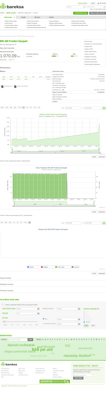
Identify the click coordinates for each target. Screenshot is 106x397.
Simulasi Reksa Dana (34, 25)
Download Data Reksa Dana (36, 27)
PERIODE (5, 313)
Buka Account (40, 373)
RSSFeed (55, 375)
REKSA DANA (8, 17)
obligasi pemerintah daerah (20, 351)
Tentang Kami (5, 368)
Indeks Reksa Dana (11, 27)
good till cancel (46, 346)
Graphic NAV (88, 46)
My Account (101, 3)
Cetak (94, 157)
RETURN (5, 318)
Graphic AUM (88, 49)
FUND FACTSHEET (21, 86)
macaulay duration (77, 355)
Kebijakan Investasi (90, 56)
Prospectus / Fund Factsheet (93, 44)
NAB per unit (42, 349)
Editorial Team (5, 373)
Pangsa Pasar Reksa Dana (80, 25)
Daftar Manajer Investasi (57, 25)
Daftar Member (40, 368)
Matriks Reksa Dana (56, 23)
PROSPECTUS (7, 86)
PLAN (35, 13)
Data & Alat (3, 36)
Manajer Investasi (48, 308)
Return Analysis (32, 23)
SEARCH (4, 340)
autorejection (85, 348)
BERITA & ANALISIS (24, 13)
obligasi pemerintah (38, 356)
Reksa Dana (12, 36)
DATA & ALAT (11, 13)
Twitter (55, 373)
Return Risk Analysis (78, 21)
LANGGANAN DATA (81, 13)
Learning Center (23, 375)
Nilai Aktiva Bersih (33, 21)
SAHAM (23, 17)
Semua (88, 321)
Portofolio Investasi (90, 59)
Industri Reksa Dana (11, 25)
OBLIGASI (37, 17)
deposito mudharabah (21, 345)
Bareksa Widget (57, 377)
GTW (53, 354)
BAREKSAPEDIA (6, 335)
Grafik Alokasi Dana (90, 51)
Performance (88, 41)
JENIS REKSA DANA (8, 309)
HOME (2, 13)
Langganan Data (40, 371)
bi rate (92, 355)
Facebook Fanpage (58, 371)
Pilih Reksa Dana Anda (79, 23)
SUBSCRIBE (78, 378)
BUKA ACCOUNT (83, 3)
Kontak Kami (5, 371)
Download (102, 157)
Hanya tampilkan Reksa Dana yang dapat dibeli (21, 305)
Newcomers (9, 23)
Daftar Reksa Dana (11, 21)
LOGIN (92, 3)
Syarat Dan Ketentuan (7, 375)
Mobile (55, 368)
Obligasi (20, 373)
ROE (67, 345)
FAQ (2, 377)
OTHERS (51, 17)
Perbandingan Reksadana (92, 64)
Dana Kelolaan (54, 21)
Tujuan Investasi (89, 54)
